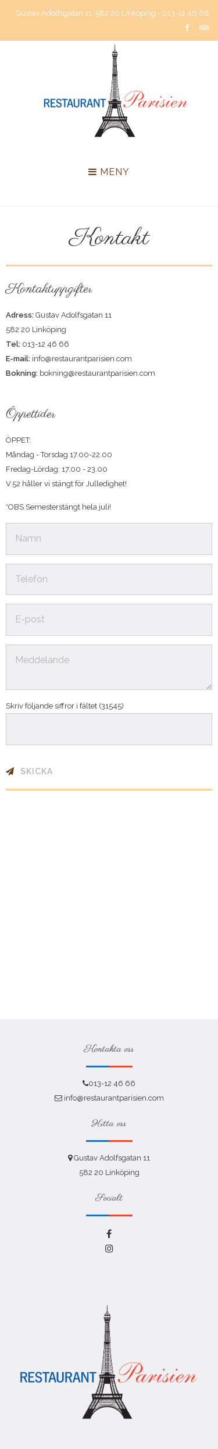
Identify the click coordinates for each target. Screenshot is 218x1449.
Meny (109, 171)
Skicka (36, 771)
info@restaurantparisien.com (82, 358)
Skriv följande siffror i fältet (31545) (65, 706)
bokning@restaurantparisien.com (97, 373)
